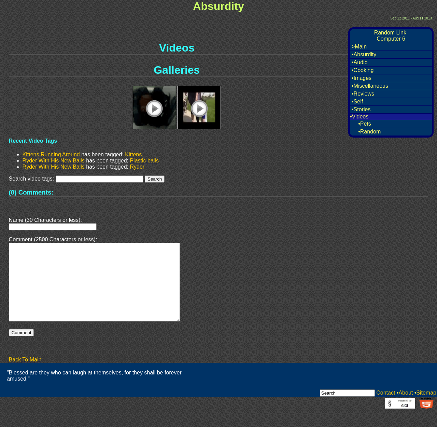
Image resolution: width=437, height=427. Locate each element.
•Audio (360, 62)
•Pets (364, 124)
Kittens (133, 154)
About (405, 409)
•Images (361, 78)
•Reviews (363, 94)
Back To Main (25, 376)
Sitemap (426, 409)
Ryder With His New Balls (54, 160)
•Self (357, 101)
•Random (369, 131)
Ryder (137, 167)
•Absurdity (364, 54)
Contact (385, 409)
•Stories (361, 109)
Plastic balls (144, 160)
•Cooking (362, 70)
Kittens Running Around (51, 154)
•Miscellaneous (370, 86)
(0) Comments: (31, 192)
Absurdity (218, 6)
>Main (359, 46)
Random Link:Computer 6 (391, 36)
